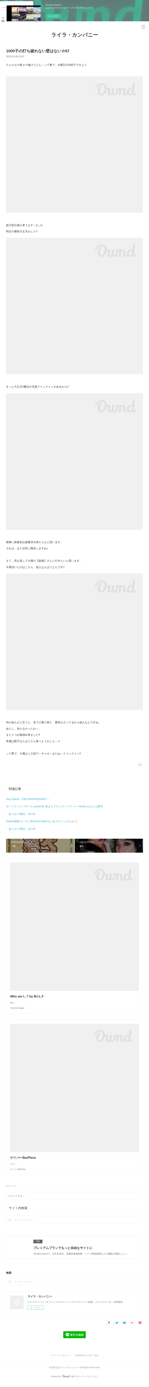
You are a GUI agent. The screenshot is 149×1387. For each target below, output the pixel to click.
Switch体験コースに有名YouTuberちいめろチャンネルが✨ (42, 821)
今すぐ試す (53, 16)
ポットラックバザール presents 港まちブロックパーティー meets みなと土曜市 (54, 806)
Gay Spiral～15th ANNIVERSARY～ (27, 799)
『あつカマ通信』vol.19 (20, 813)
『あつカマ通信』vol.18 (20, 828)
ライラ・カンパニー (74, 35)
